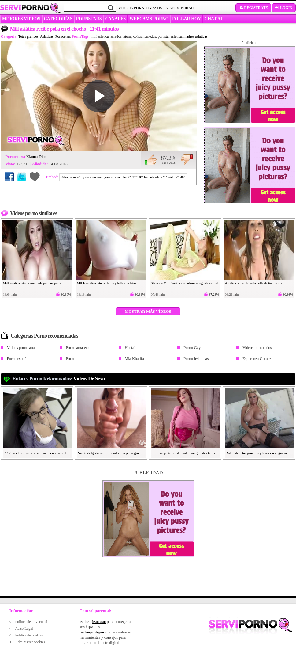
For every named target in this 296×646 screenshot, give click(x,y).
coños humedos (144, 36)
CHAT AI (213, 19)
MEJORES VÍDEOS (21, 19)
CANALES (115, 19)
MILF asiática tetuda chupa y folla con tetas (106, 283)
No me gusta (187, 159)
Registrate (253, 8)
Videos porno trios (257, 347)
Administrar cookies (30, 642)
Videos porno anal (21, 347)
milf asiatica (100, 36)
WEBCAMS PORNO (148, 19)
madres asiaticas (195, 36)
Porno (70, 358)
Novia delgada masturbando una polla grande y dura (111, 453)
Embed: (53, 176)
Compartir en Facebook (9, 176)
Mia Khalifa (134, 358)
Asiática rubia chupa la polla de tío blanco (253, 283)
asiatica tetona (120, 36)
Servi (24, 7)
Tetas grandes (28, 36)
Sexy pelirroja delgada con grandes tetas (185, 453)
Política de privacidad (31, 622)
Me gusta (151, 159)
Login (283, 8)
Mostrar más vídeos (148, 311)
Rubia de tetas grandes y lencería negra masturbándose (259, 453)
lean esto (99, 622)
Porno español (18, 358)
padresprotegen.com (96, 632)
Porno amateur (77, 347)
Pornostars (63, 36)
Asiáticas (47, 36)
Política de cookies (29, 635)
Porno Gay (192, 347)
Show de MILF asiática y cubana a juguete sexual (184, 283)
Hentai (130, 347)
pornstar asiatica (170, 36)
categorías (58, 19)
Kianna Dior (36, 156)
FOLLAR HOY (186, 19)
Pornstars (89, 19)
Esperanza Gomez (256, 358)
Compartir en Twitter (21, 176)
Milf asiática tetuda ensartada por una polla (32, 283)
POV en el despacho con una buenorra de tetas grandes (37, 453)
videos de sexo (89, 379)
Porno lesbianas (196, 358)
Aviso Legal (24, 628)
